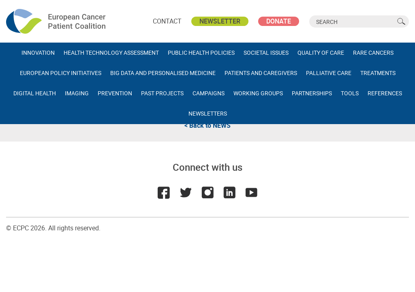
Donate (278, 21)
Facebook (164, 193)
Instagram (207, 193)
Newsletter (219, 21)
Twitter (186, 193)
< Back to (207, 125)
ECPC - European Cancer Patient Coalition (56, 21)
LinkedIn (229, 193)
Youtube (251, 193)
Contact (167, 21)
